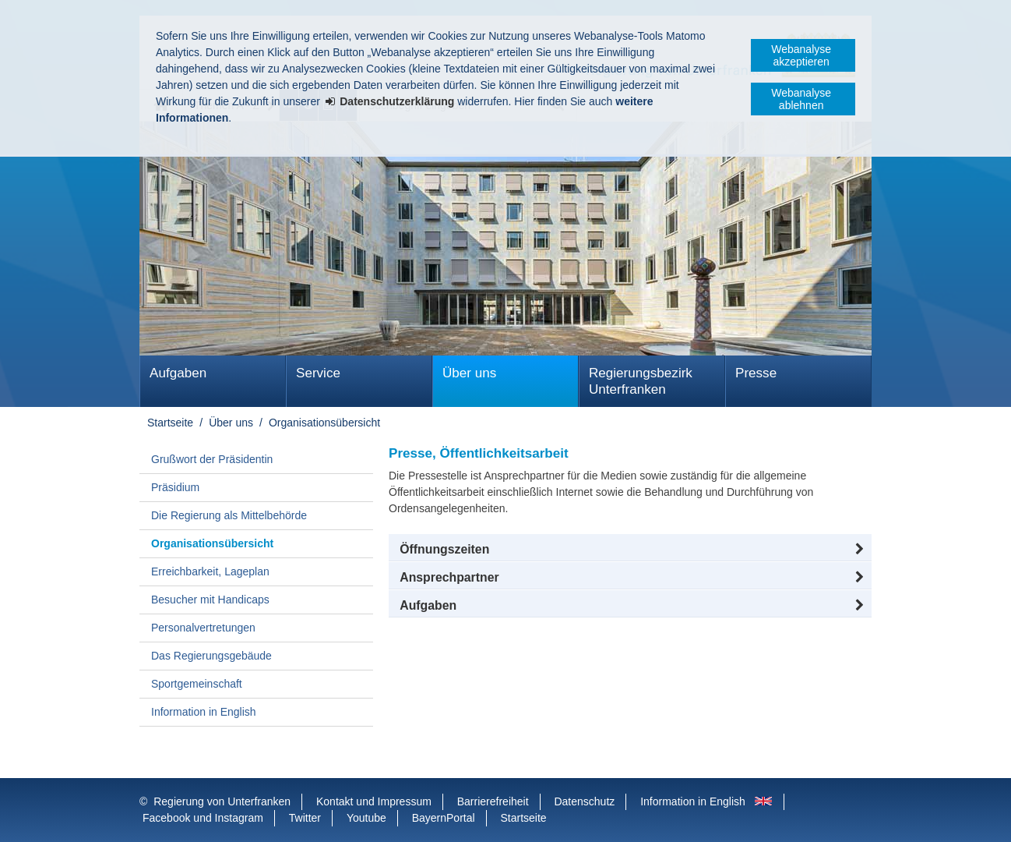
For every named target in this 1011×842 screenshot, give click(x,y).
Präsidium (175, 487)
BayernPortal (443, 818)
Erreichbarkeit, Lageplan (210, 571)
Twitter (305, 818)
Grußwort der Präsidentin (212, 459)
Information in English (203, 712)
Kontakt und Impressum (374, 801)
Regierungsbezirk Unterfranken (640, 381)
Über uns (469, 373)
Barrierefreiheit (493, 801)
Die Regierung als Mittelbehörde (229, 515)
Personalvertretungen (203, 627)
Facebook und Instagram (203, 818)
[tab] (630, 605)
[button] (630, 549)
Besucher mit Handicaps (210, 599)
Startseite (170, 422)
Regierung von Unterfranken (222, 801)
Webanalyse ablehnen (801, 99)
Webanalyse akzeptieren (801, 55)
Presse (756, 373)
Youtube (366, 818)
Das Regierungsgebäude (211, 655)
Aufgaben (178, 373)
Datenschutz (584, 801)
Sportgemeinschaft (196, 683)
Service (318, 373)
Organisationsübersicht (324, 422)
